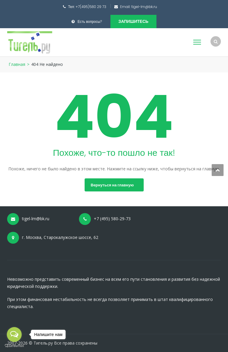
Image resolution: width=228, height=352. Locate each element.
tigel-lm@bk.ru (144, 6)
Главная (17, 64)
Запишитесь (133, 21)
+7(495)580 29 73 (91, 6)
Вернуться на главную (112, 185)
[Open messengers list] (14, 334)
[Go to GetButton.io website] (14, 346)
